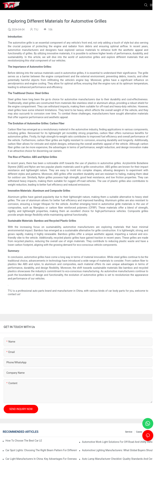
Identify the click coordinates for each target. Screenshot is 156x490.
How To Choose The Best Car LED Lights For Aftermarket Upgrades (23, 440)
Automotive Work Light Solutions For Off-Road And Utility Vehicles (117, 441)
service (128, 432)
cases (139, 432)
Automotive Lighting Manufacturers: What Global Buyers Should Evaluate (117, 450)
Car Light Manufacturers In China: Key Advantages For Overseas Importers (41, 458)
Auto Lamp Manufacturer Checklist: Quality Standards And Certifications (117, 458)
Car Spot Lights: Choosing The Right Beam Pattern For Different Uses (41, 450)
